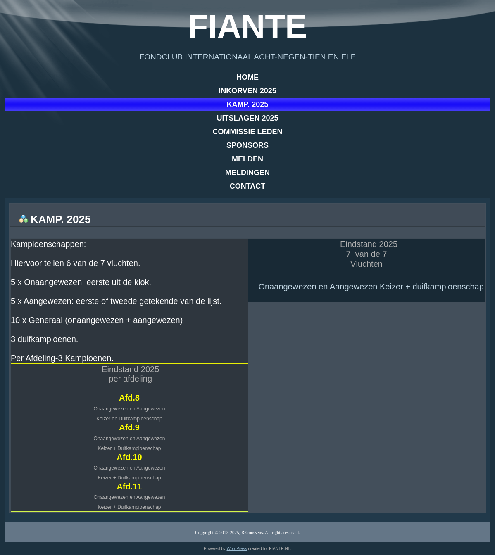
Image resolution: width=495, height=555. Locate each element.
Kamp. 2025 (248, 104)
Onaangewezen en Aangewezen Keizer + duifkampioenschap (370, 286)
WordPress (237, 548)
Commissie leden (247, 132)
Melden (247, 159)
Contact (248, 186)
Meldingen (247, 172)
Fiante (247, 26)
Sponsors (247, 145)
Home (247, 77)
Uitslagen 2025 (247, 118)
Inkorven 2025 (247, 91)
